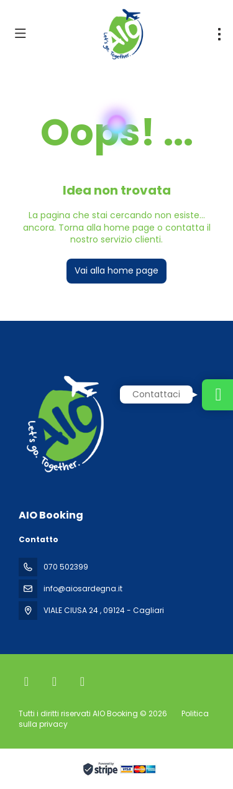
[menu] (219, 34)
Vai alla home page (116, 270)
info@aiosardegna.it (82, 588)
